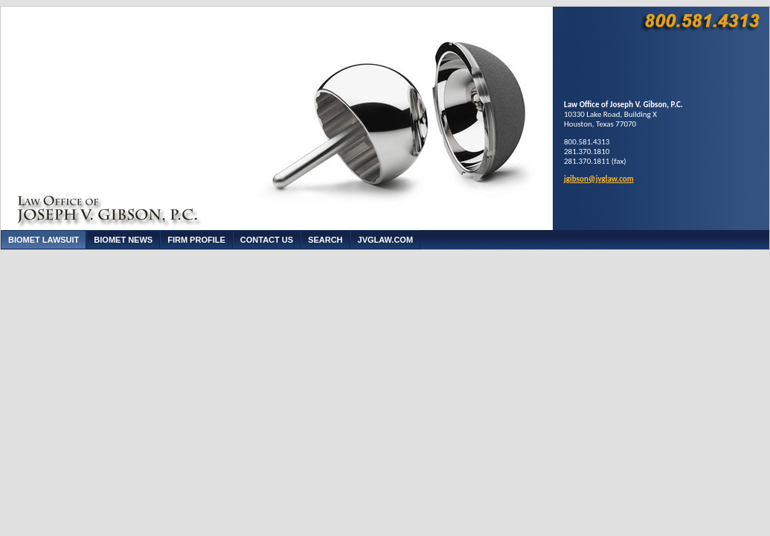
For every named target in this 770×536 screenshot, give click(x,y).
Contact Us (266, 239)
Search (325, 239)
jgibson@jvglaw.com (599, 179)
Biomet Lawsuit (43, 239)
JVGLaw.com (386, 239)
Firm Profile (196, 239)
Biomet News (123, 239)
